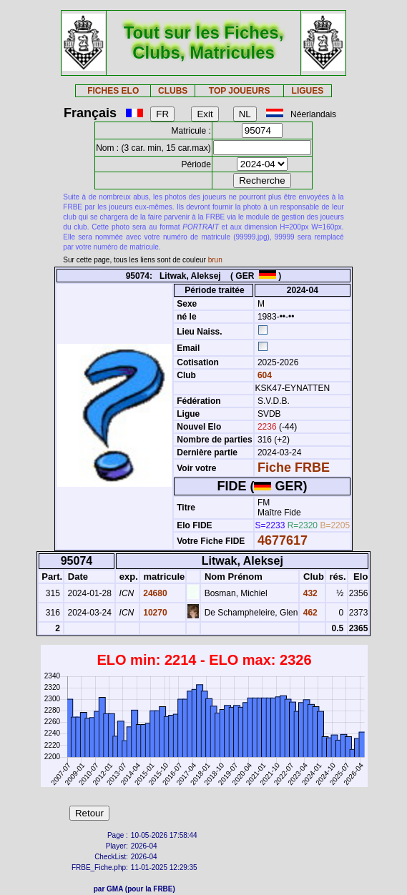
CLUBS (172, 91)
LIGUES (308, 91)
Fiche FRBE (294, 467)
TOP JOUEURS (239, 91)
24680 (154, 593)
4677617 (283, 540)
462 (308, 613)
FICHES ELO (113, 91)
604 (263, 375)
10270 (154, 613)
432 (308, 593)
